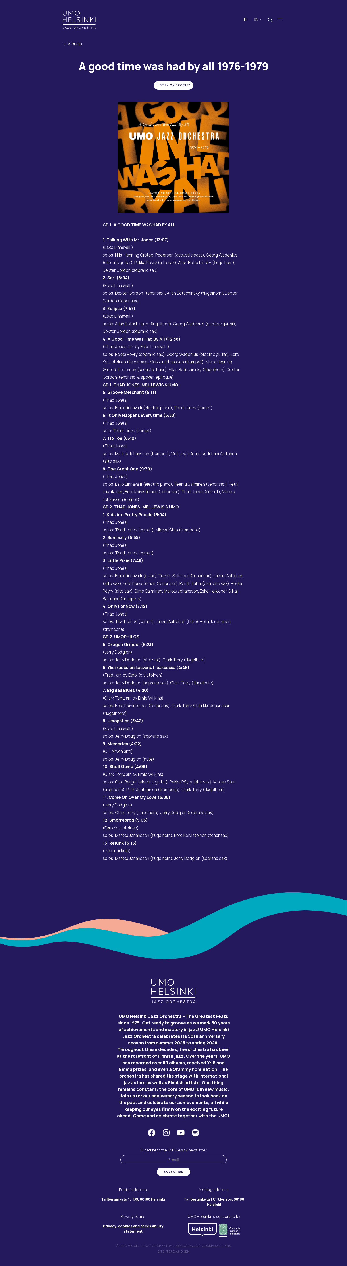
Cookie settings (216, 1247)
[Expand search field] (270, 21)
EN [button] (258, 20)
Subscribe (173, 1173)
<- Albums (72, 45)
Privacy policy (187, 1247)
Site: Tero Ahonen (174, 1253)
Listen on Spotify (173, 87)
